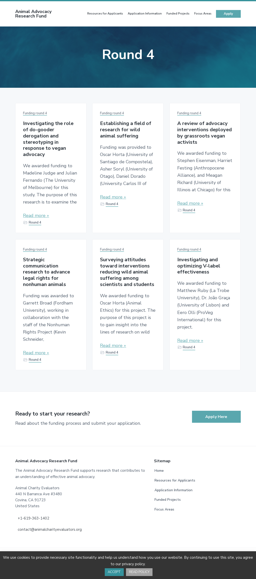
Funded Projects (167, 498)
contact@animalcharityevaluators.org (50, 528)
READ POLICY (139, 572)
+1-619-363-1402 (33, 517)
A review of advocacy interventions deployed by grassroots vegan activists (204, 132)
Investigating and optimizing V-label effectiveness (198, 265)
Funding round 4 (35, 112)
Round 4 (35, 221)
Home (159, 469)
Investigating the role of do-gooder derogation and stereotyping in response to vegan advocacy (48, 138)
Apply (228, 12)
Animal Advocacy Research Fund (33, 12)
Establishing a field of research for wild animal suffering (125, 129)
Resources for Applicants (174, 479)
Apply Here (216, 415)
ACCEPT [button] (114, 572)
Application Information (173, 488)
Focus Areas (164, 508)
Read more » (36, 215)
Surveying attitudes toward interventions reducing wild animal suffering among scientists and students (127, 271)
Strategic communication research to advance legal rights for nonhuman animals (46, 271)
